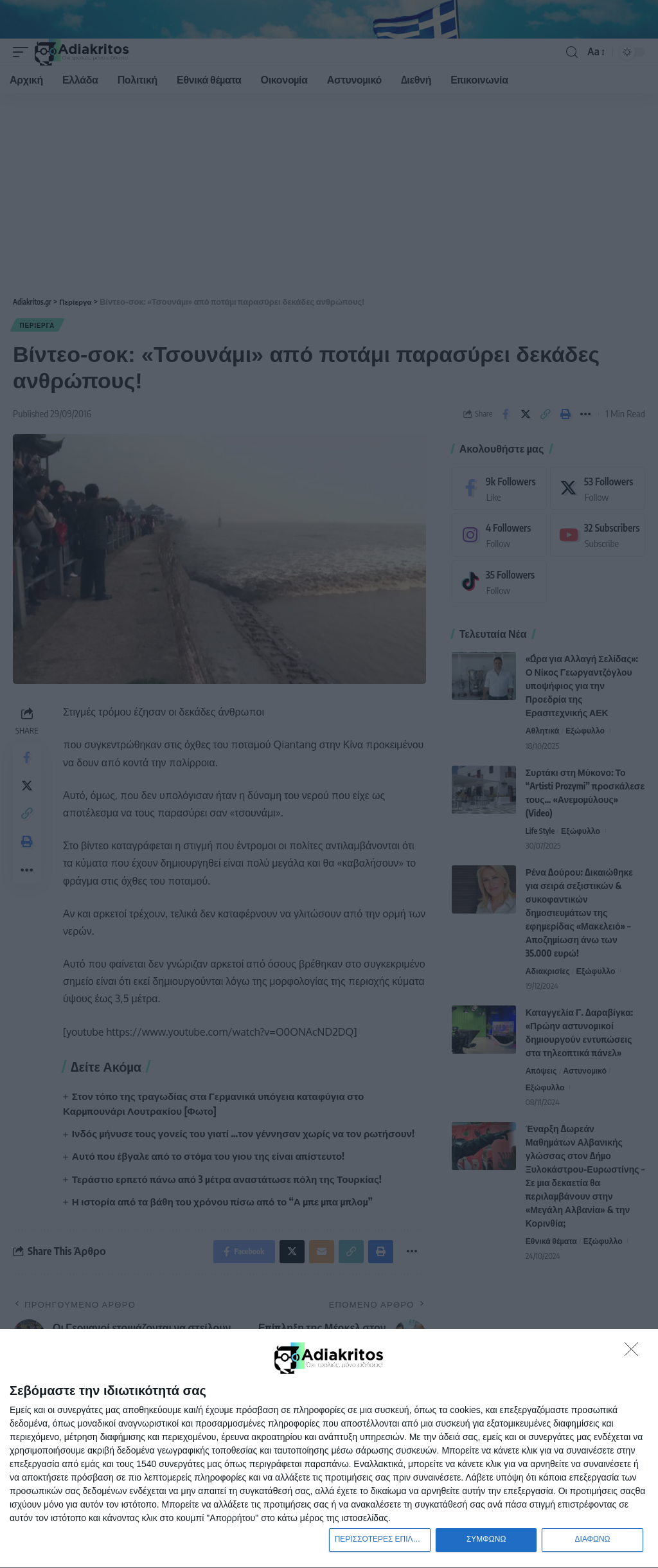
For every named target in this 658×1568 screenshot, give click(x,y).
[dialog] (329, 1448)
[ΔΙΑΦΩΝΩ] (635, 1350)
